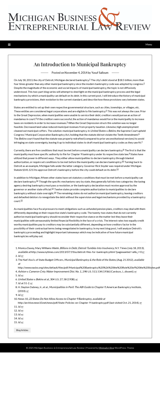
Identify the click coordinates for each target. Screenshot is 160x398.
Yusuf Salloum (99, 72)
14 (55, 192)
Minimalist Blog (106, 347)
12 (37, 181)
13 (52, 188)
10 (123, 161)
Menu (148, 44)
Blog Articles (22, 330)
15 (21, 200)
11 (117, 169)
